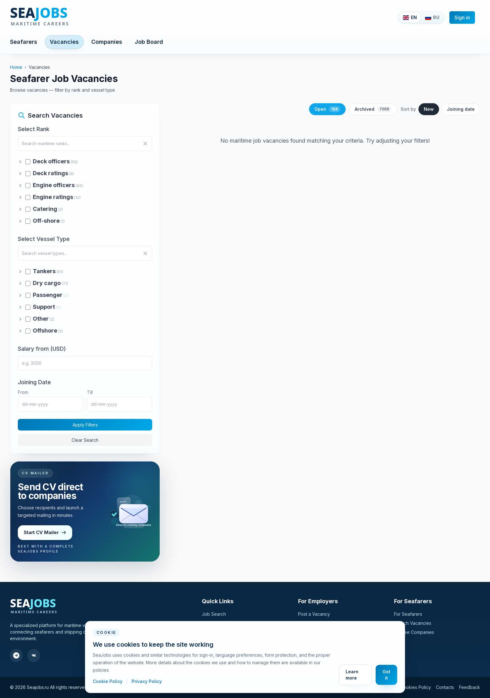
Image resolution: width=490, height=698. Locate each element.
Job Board (149, 41)
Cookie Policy (108, 681)
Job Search (214, 614)
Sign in (462, 17)
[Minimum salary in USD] (85, 363)
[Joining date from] (50, 404)
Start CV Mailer (45, 532)
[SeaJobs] (60, 17)
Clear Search (85, 440)
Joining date (461, 109)
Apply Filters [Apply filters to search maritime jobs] (85, 424)
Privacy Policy (147, 681)
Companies (106, 41)
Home (16, 67)
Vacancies (64, 41)
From (23, 392)
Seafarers (23, 41)
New (429, 109)
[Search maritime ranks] (85, 143)
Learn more (352, 674)
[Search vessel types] (85, 253)
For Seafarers (408, 614)
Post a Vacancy (314, 614)
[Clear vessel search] (145, 253)
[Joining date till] (119, 404)
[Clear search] (145, 143)
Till (90, 392)
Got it (386, 674)
